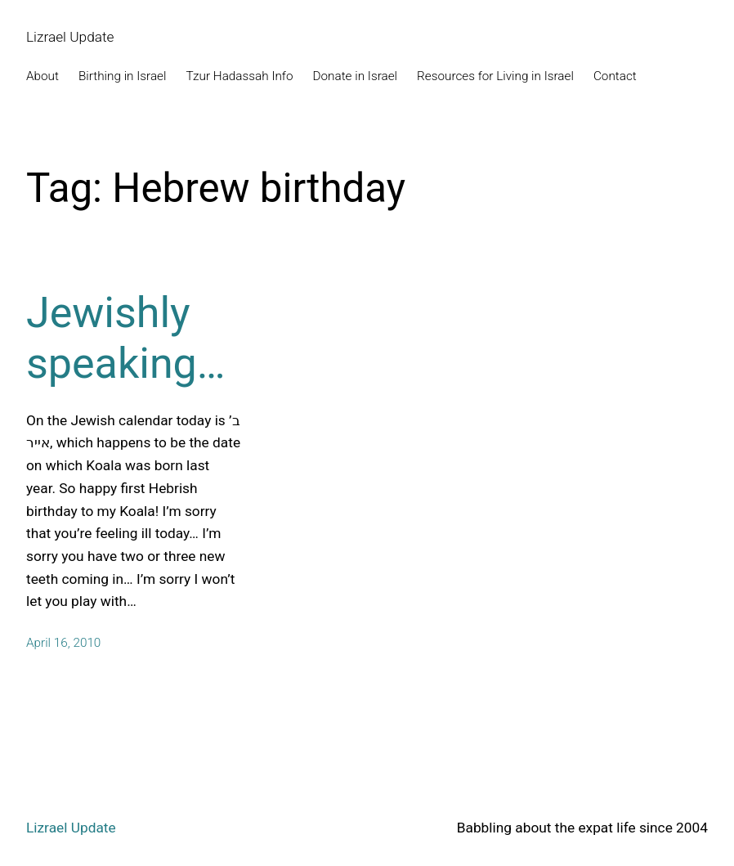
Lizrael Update (70, 37)
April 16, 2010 (63, 642)
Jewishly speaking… (126, 338)
